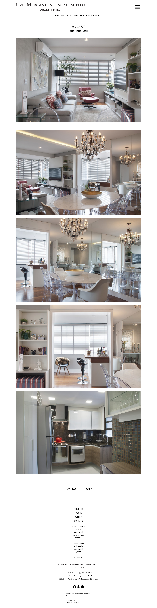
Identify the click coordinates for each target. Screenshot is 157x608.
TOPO (88, 489)
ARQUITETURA (78, 527)
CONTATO (78, 521)
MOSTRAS (78, 558)
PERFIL (79, 513)
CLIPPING (78, 517)
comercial (78, 532)
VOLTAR (71, 489)
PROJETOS (78, 509)
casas (78, 529)
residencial (78, 546)
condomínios (78, 535)
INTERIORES (78, 544)
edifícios (78, 538)
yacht (78, 552)
